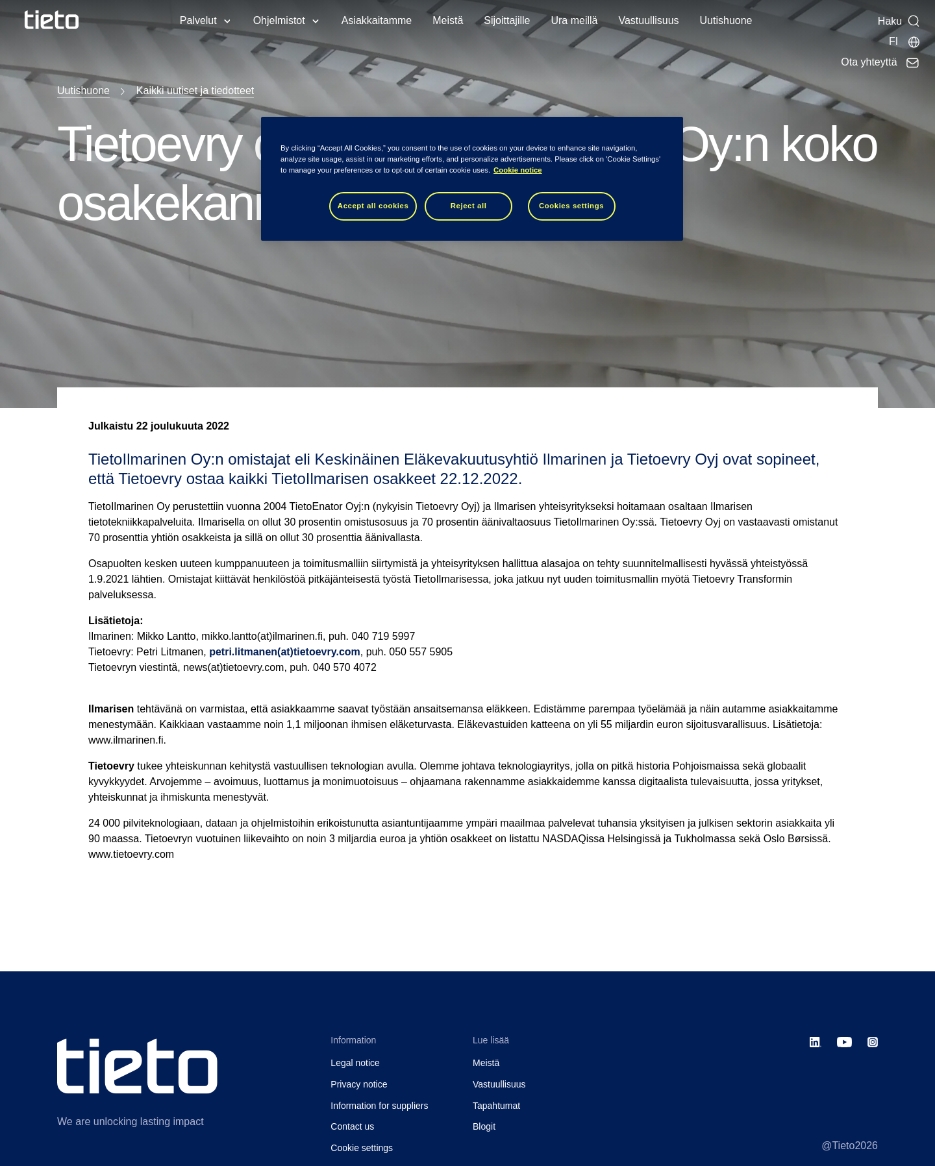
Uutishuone (726, 20)
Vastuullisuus (648, 20)
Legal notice (355, 1063)
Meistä (447, 20)
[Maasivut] (905, 41)
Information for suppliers (379, 1105)
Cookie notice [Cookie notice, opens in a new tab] (517, 170)
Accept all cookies (373, 206)
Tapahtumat (496, 1105)
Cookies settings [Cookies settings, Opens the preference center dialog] (571, 206)
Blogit (484, 1126)
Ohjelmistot (279, 20)
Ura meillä (574, 20)
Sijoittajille (507, 20)
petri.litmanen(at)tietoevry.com (284, 651)
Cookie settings (361, 1148)
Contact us (352, 1126)
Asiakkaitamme (377, 20)
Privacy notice (358, 1084)
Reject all (469, 206)
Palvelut (198, 20)
